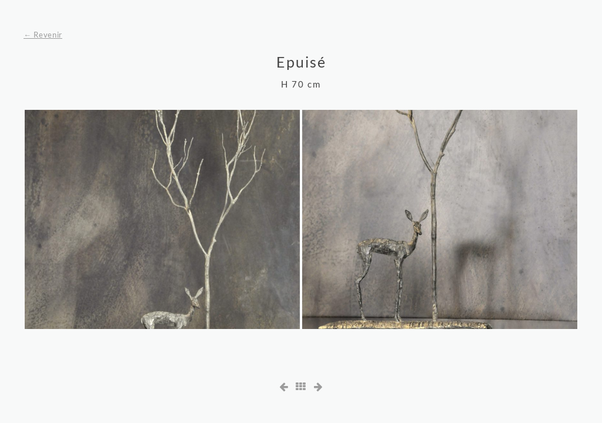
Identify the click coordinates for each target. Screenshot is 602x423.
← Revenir (43, 34)
